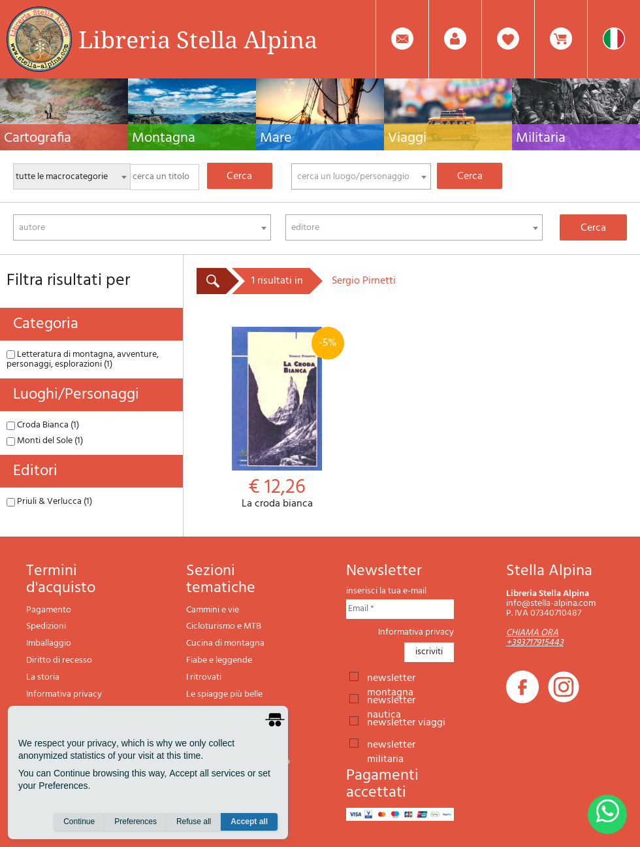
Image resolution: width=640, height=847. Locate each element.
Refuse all (193, 821)
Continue (79, 821)
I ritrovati (203, 677)
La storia (42, 677)
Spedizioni (46, 626)
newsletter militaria (391, 744)
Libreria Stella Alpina (197, 39)
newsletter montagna (391, 677)
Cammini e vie (212, 610)
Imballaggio (48, 643)
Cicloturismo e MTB (223, 626)
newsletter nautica (391, 699)
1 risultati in (277, 281)
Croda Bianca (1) (43, 425)
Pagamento (48, 610)
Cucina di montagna (225, 643)
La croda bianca (277, 418)
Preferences (135, 821)
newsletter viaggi (406, 721)
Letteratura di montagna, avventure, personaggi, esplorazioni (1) (83, 359)
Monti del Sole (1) (45, 440)
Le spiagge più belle (224, 694)
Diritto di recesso (59, 660)
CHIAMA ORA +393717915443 (535, 637)
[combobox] (361, 176)
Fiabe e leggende (219, 660)
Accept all (249, 821)
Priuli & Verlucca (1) (49, 501)
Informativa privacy (64, 694)
